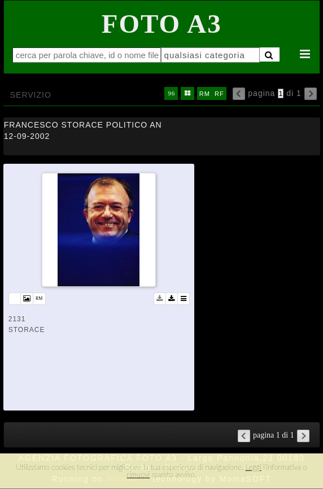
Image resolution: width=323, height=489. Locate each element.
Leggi (253, 466)
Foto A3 (162, 23)
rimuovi (138, 474)
